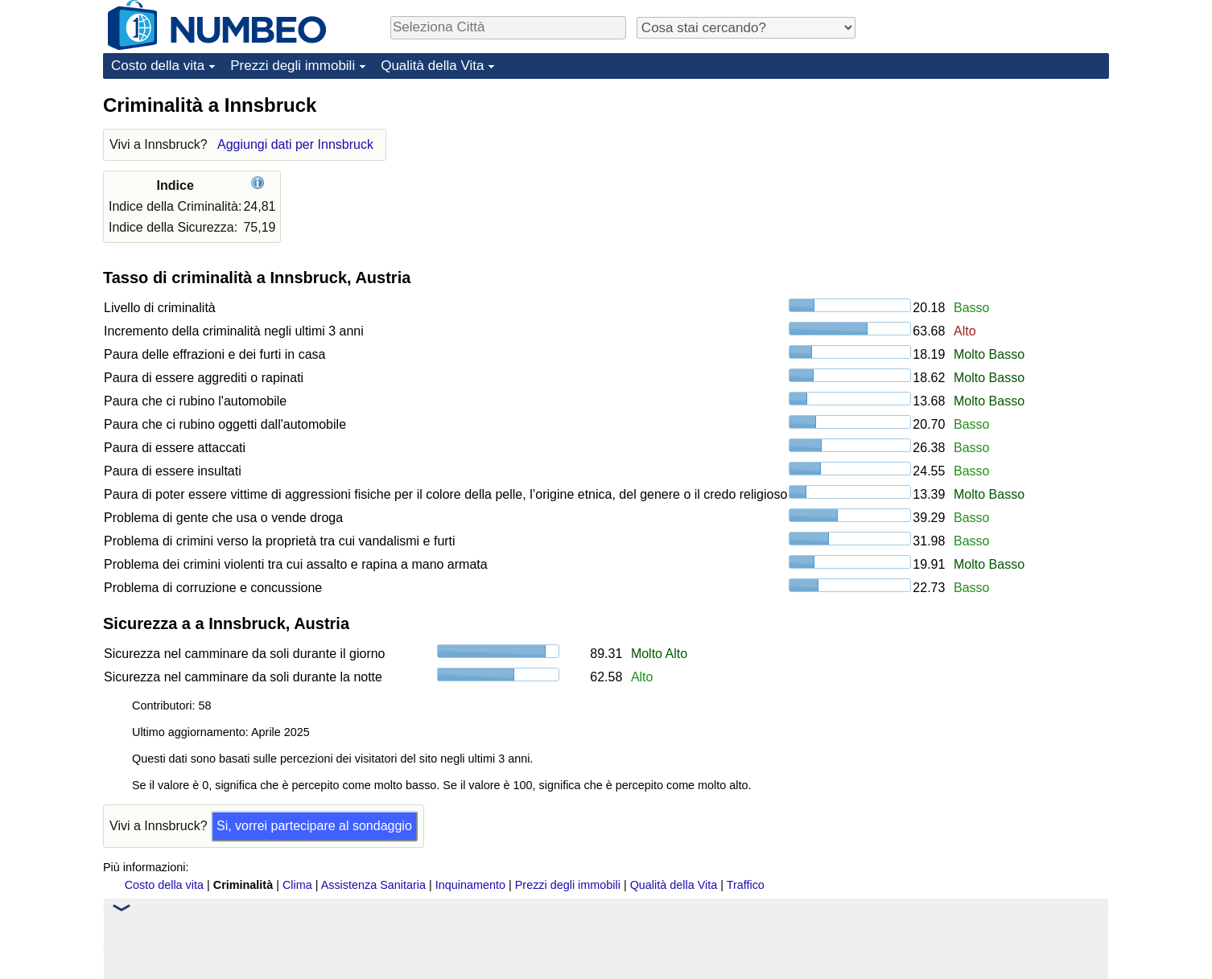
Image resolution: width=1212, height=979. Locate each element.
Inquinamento (470, 884)
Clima (297, 884)
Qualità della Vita (432, 65)
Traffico (746, 884)
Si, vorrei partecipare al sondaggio (314, 826)
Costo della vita (157, 65)
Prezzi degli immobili (292, 65)
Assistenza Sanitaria (373, 884)
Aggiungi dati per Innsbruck (295, 144)
